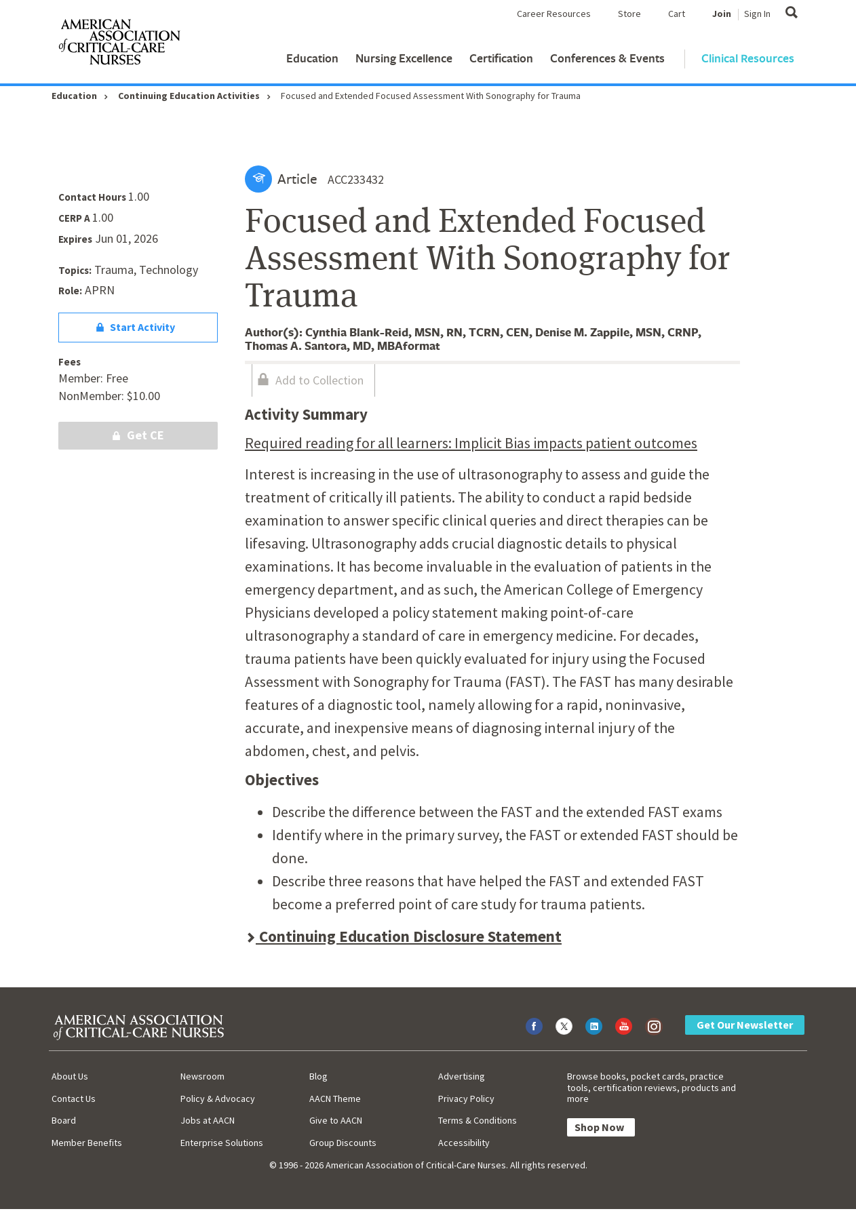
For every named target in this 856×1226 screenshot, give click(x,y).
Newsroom (202, 1076)
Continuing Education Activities (189, 96)
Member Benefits (87, 1142)
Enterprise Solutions (221, 1142)
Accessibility (464, 1142)
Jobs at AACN (207, 1120)
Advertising (461, 1076)
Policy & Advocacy (217, 1098)
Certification (501, 58)
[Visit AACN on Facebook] (534, 1026)
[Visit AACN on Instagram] (653, 1026)
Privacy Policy (466, 1098)
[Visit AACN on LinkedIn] (593, 1026)
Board (64, 1120)
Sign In (757, 13)
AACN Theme (335, 1098)
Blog (318, 1076)
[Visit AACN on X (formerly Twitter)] (564, 1026)
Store (629, 13)
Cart (676, 13)
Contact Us (74, 1098)
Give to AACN (335, 1120)
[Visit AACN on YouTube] (623, 1026)
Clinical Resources (747, 58)
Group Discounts (342, 1142)
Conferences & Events (607, 58)
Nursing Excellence (403, 58)
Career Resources (554, 13)
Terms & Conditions (477, 1120)
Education (312, 58)
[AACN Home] (118, 45)
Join (721, 13)
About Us (70, 1076)
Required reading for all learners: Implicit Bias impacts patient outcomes (471, 442)
